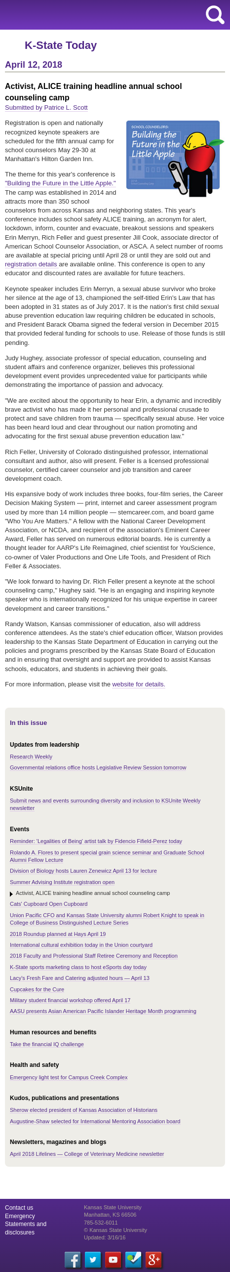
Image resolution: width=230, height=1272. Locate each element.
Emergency (20, 1216)
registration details (32, 264)
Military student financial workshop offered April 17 (70, 1000)
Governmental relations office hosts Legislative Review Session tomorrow (98, 767)
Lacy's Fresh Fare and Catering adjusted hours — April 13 (80, 978)
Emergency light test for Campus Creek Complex (68, 1077)
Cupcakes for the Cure (37, 989)
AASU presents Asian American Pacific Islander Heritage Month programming (103, 1011)
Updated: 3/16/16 (104, 1237)
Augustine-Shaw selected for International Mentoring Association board (95, 1121)
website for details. (138, 684)
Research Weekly (31, 757)
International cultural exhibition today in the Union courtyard (81, 945)
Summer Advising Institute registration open (62, 882)
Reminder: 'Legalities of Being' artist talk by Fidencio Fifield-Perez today (96, 841)
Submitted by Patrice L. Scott (46, 107)
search (215, 15)
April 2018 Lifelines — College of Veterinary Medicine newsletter (87, 1154)
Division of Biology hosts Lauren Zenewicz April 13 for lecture (83, 871)
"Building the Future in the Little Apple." (60, 183)
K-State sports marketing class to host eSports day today (78, 967)
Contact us (19, 1207)
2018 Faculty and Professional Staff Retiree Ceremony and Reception (94, 956)
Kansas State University (90, 15)
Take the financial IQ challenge (47, 1044)
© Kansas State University (115, 1230)
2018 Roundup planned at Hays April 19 (58, 934)
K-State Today (61, 45)
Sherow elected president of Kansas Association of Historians (83, 1110)
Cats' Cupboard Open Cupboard (48, 904)
